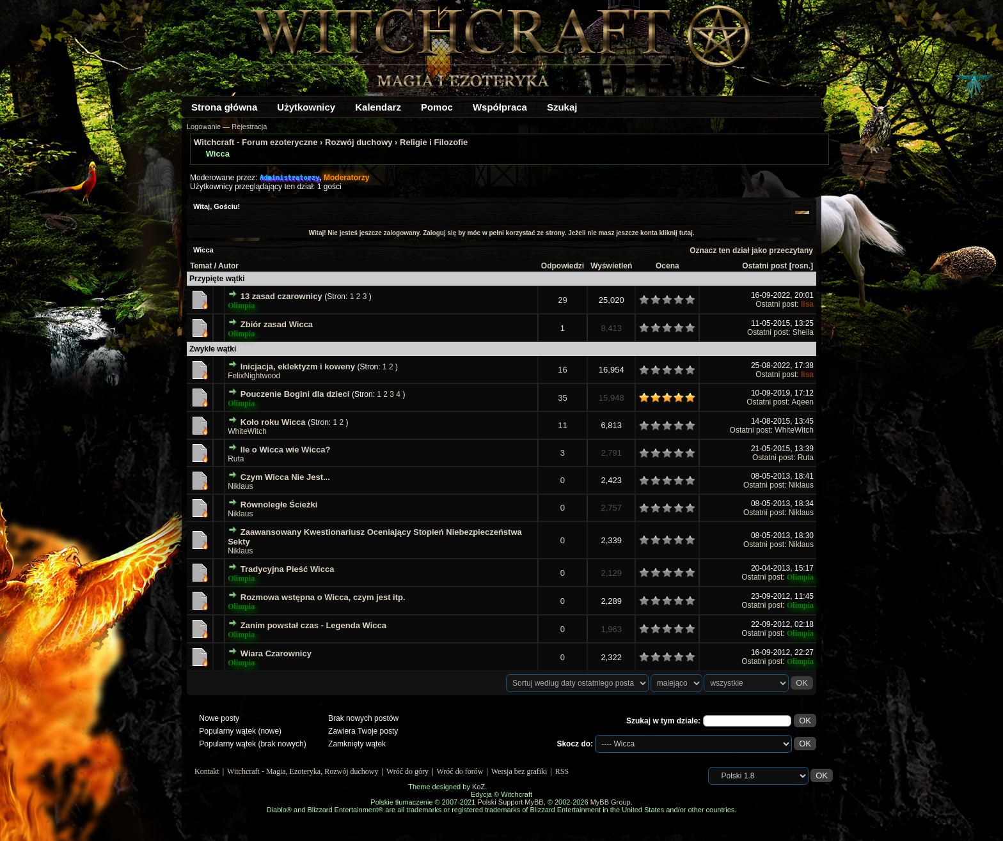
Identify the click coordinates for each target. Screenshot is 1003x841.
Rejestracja (249, 126)
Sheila (803, 332)
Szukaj (562, 107)
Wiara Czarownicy (276, 653)
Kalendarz (378, 107)
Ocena (667, 265)
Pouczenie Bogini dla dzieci (295, 394)
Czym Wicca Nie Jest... (285, 477)
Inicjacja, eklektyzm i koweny (298, 366)
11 (562, 425)
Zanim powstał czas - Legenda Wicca (313, 625)
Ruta (236, 458)
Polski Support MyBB (510, 802)
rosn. (801, 265)
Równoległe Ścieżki (279, 504)
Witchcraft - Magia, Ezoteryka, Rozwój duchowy (302, 771)
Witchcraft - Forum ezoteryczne (255, 142)
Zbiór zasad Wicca (277, 324)
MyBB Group (610, 802)
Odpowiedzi (562, 265)
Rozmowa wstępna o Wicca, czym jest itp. (323, 597)
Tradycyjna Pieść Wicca (288, 569)
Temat (201, 265)
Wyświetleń (611, 265)
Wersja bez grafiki (519, 771)
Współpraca (500, 107)
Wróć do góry (407, 771)
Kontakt (206, 771)
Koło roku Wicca (273, 422)
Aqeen (802, 401)
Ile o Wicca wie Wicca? (286, 449)
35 (562, 398)
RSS (562, 771)
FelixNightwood (254, 375)
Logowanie (204, 126)
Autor (228, 265)
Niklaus (240, 486)
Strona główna (224, 107)
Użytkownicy (306, 107)
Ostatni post (764, 265)
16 (562, 369)
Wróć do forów (460, 771)
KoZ (478, 787)
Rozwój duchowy (358, 142)
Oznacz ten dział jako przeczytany (751, 250)
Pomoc (437, 107)
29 (562, 300)
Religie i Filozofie (434, 142)
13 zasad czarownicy (281, 296)
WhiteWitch (247, 431)
